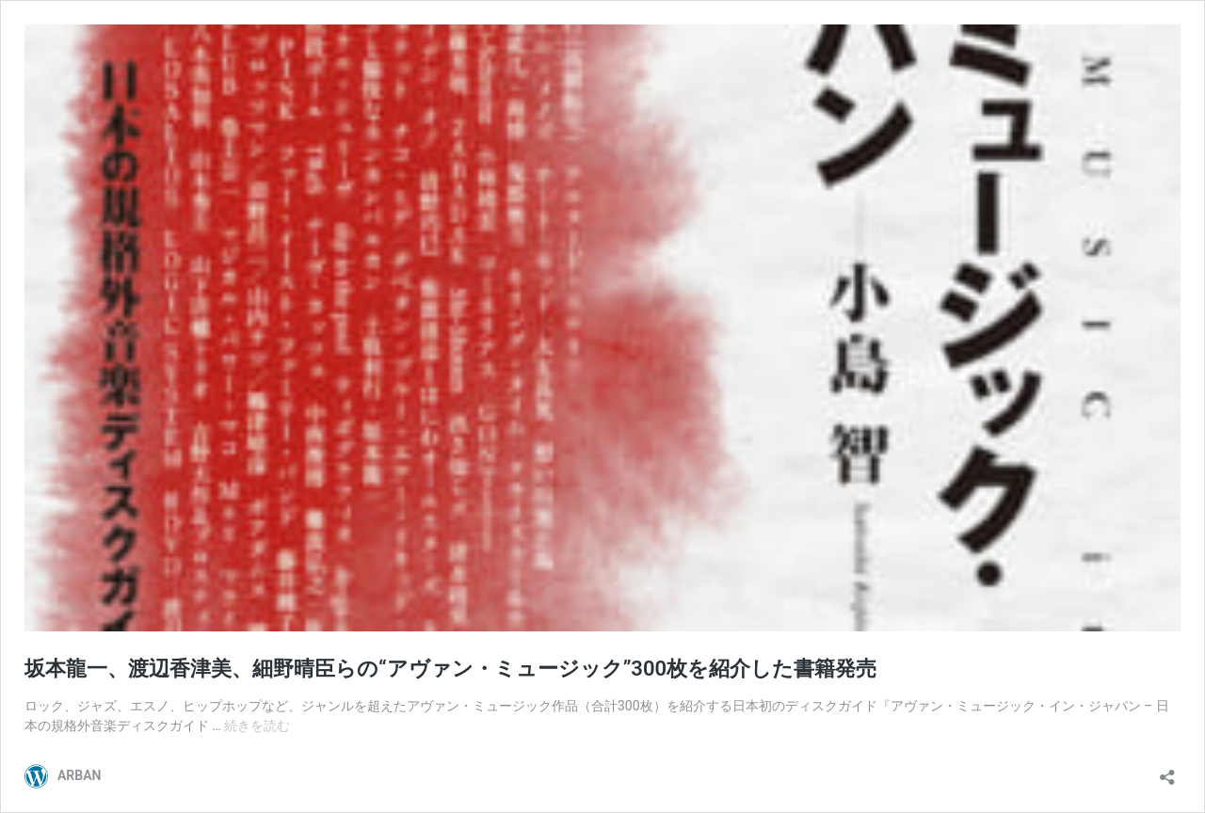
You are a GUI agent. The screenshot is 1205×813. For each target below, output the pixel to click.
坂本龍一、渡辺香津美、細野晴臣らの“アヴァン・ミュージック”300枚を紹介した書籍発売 (450, 668)
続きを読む (257, 725)
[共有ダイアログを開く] (1167, 771)
